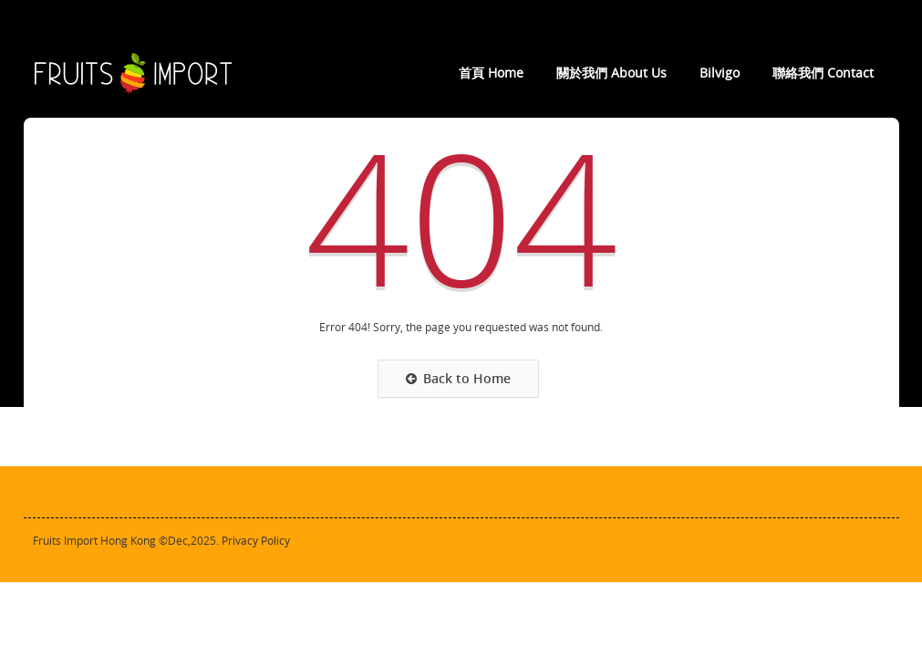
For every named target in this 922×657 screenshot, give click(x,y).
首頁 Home (491, 73)
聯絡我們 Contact (823, 73)
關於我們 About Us (611, 73)
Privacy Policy (256, 541)
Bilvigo (719, 73)
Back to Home (458, 378)
